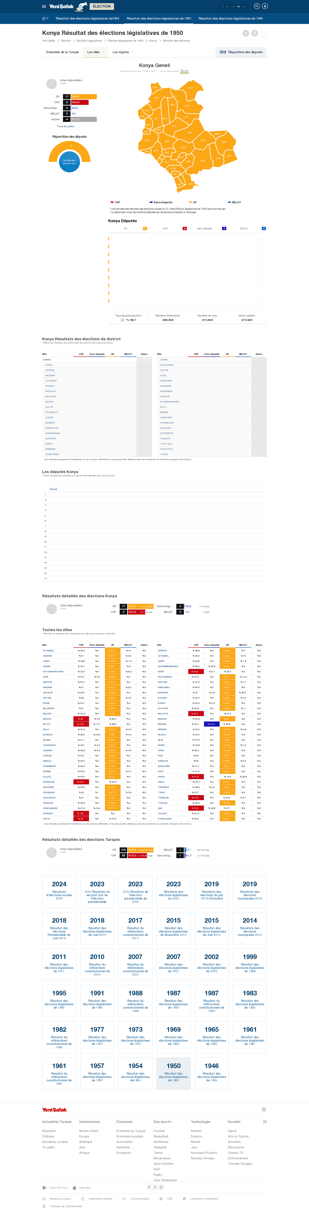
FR (238, 6)
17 (71, 145)
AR (233, 6)
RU (243, 6)
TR (222, 6)
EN (227, 6)
